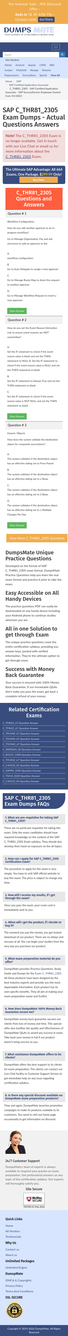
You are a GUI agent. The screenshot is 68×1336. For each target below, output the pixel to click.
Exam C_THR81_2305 (48, 973)
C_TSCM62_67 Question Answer (21, 744)
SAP (19, 81)
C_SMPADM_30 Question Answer (22, 749)
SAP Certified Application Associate (28, 84)
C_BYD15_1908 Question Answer (22, 754)
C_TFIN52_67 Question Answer (20, 722)
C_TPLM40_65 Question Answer (21, 738)
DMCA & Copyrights (18, 1280)
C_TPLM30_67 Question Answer (21, 733)
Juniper (9, 70)
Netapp (34, 70)
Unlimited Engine (16, 1267)
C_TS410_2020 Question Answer (21, 775)
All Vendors (12, 1231)
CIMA (43, 65)
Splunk (43, 75)
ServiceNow (29, 75)
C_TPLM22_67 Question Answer (21, 760)
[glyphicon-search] (62, 54)
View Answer (17, 310)
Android (19, 65)
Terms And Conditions (19, 1291)
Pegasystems (12, 75)
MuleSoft (21, 70)
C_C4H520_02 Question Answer (21, 765)
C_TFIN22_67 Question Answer (20, 728)
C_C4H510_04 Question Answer (21, 781)
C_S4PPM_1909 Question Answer (22, 770)
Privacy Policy (14, 1285)
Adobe (8, 65)
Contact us (12, 1249)
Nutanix (46, 70)
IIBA (52, 65)
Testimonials (13, 1236)
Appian (32, 65)
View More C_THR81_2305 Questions (36, 538)
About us (11, 1255)
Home (8, 81)
